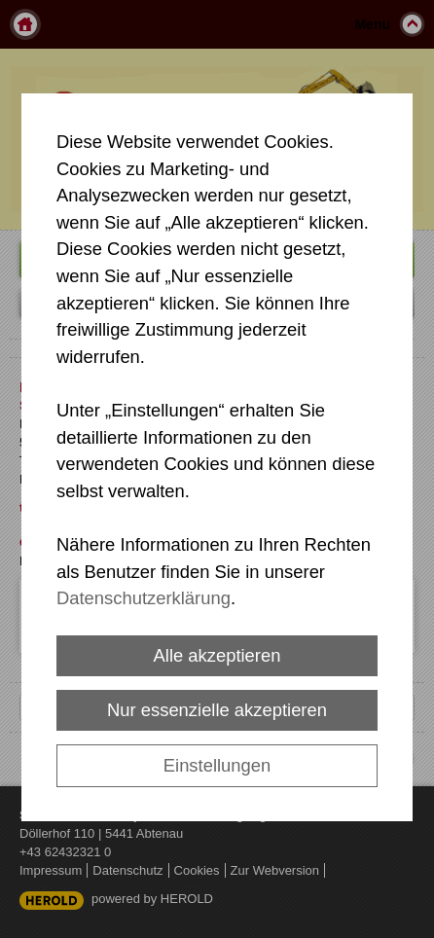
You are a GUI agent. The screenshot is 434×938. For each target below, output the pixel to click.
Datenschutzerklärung (143, 598)
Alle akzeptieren (217, 655)
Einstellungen (217, 765)
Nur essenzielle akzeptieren (217, 710)
